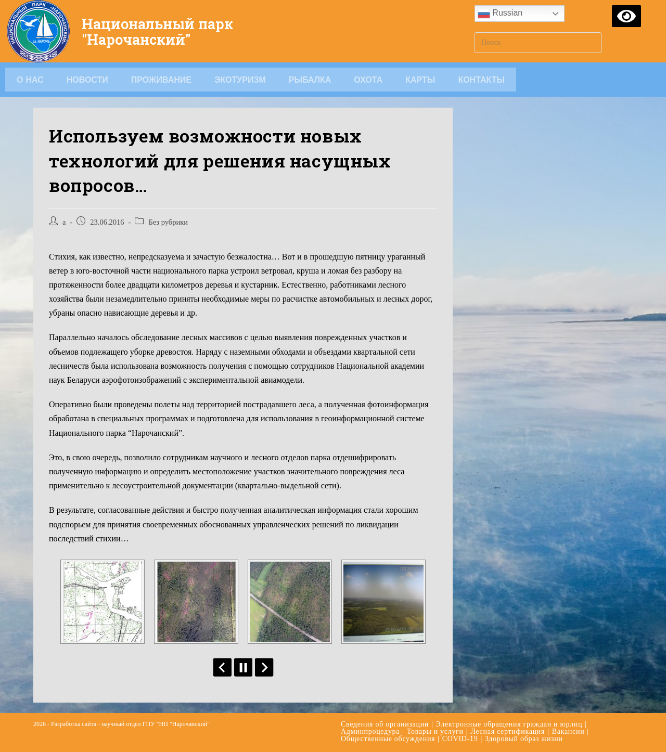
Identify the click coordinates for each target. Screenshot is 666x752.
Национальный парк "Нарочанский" (165, 31)
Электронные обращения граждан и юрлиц (509, 724)
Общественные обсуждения (388, 739)
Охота (368, 79)
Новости (87, 79)
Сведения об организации (385, 724)
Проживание (161, 79)
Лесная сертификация (507, 731)
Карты (420, 79)
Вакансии (568, 731)
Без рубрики (168, 222)
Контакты (481, 79)
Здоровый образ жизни (524, 739)
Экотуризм (240, 79)
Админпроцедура (370, 731)
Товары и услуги (435, 731)
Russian (500, 13)
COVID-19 (460, 739)
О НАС (30, 79)
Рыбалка (310, 79)
